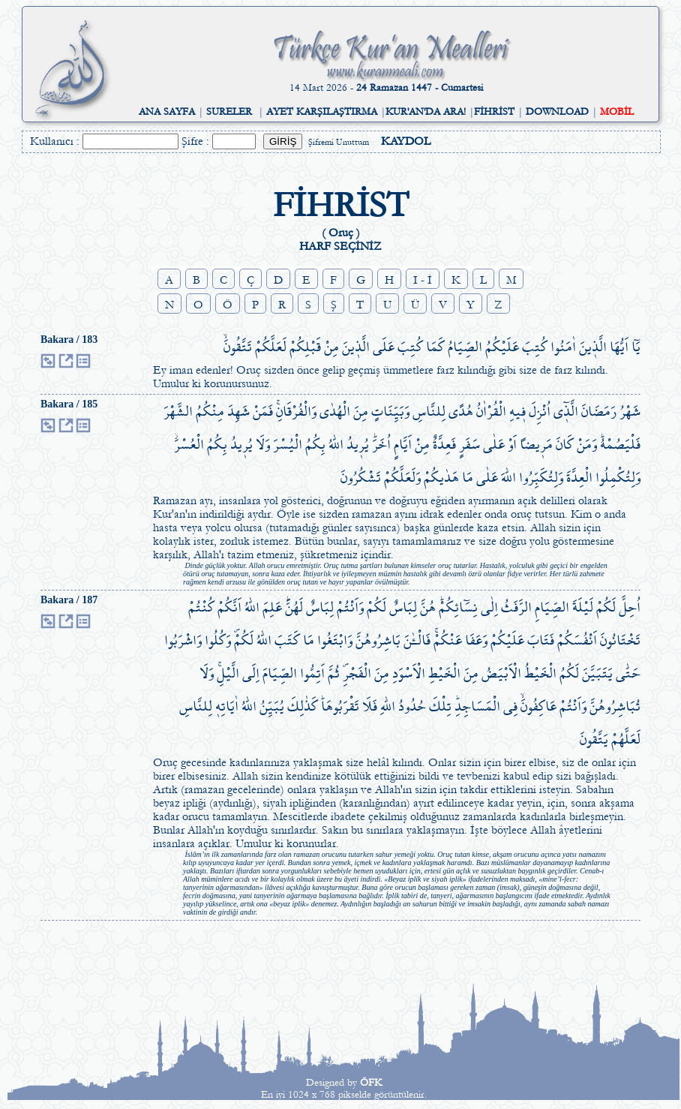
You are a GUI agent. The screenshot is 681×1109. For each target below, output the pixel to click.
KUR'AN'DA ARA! (426, 112)
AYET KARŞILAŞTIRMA (321, 112)
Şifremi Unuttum (338, 142)
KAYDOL (405, 141)
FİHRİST (494, 112)
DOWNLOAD (557, 112)
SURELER (229, 112)
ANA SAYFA (167, 112)
